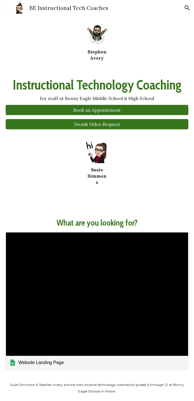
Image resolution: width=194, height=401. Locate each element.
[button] (7, 8)
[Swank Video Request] (97, 124)
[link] (97, 301)
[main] (97, 55)
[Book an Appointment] (97, 110)
